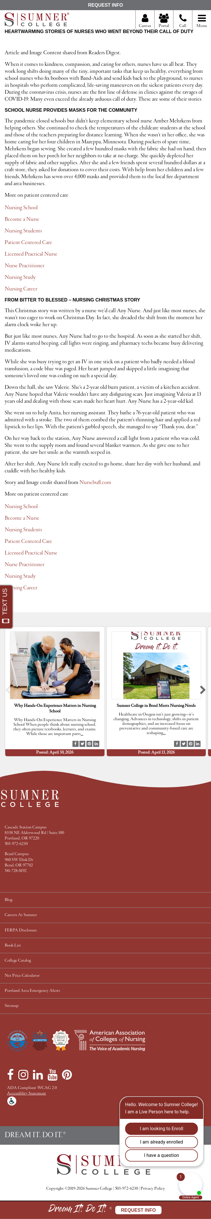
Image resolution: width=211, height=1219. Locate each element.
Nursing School (21, 207)
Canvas (145, 21)
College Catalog (18, 960)
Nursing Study (20, 277)
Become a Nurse (22, 219)
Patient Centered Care (28, 242)
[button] (8, 691)
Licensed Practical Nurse (31, 254)
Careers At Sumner (21, 915)
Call (183, 23)
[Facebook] (10, 1075)
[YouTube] (52, 1075)
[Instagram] (23, 1075)
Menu (201, 21)
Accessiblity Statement (26, 1093)
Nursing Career (21, 289)
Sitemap (12, 1006)
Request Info (105, 5)
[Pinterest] (67, 1075)
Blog (8, 900)
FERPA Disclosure (21, 930)
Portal (164, 21)
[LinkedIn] (38, 1075)
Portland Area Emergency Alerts (32, 991)
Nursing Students (23, 230)
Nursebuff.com (95, 482)
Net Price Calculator (22, 975)
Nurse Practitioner (24, 265)
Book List (13, 945)
